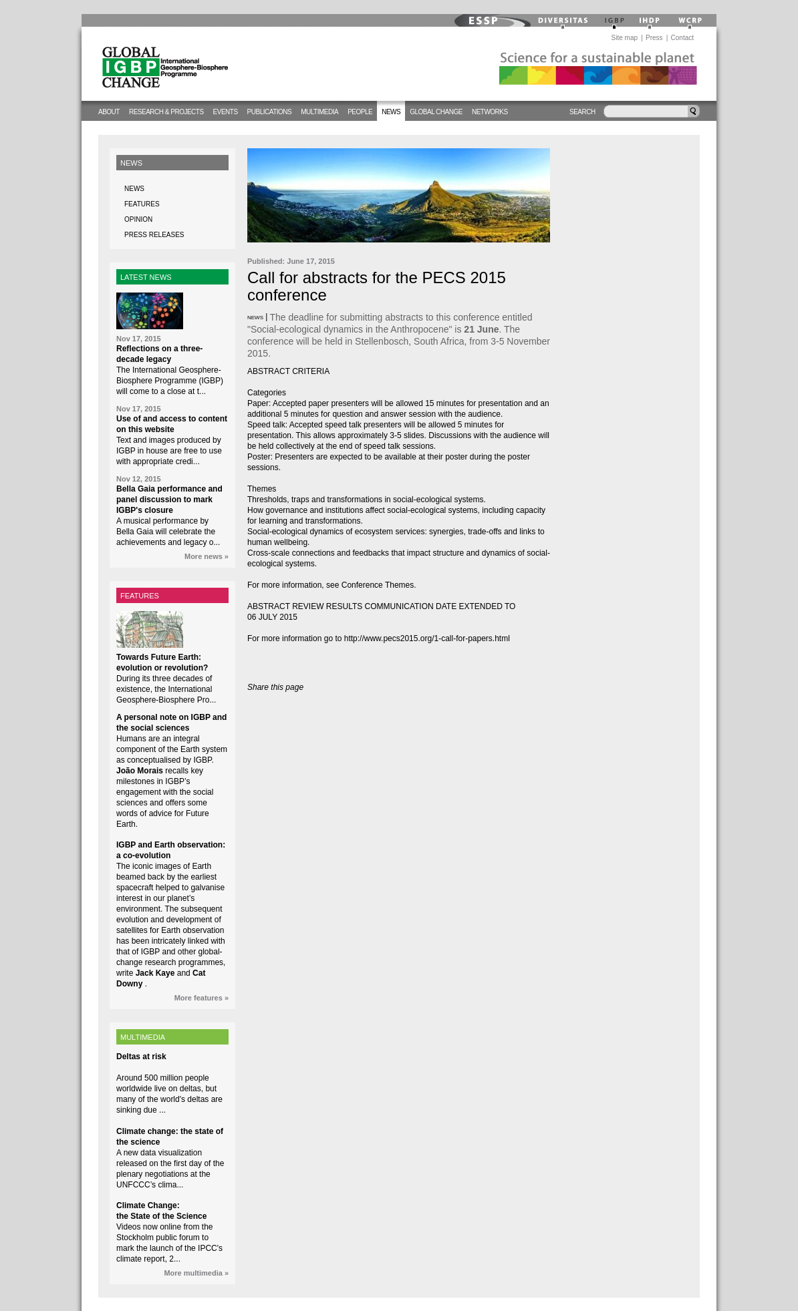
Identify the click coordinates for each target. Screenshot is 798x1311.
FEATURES (139, 596)
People (360, 112)
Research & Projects (166, 112)
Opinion (138, 219)
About (109, 112)
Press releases (154, 234)
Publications (269, 112)
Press (654, 37)
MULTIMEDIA (142, 1037)
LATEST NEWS (146, 277)
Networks (490, 112)
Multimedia (319, 112)
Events (225, 112)
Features (142, 204)
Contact (682, 37)
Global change (436, 112)
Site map (625, 37)
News (391, 112)
